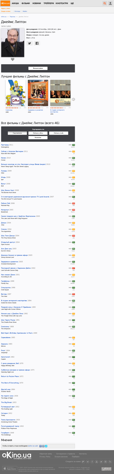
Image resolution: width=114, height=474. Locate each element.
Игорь (3, 177)
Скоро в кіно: (6, 11)
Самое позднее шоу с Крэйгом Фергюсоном (18, 216)
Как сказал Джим (8, 275)
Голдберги (5, 433)
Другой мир (5, 389)
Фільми (26, 3)
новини (37, 3)
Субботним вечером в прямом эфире (15, 370)
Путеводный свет (8, 407)
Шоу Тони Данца (8, 236)
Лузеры (4, 171)
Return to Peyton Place (10, 376)
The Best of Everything (10, 383)
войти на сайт (33, 446)
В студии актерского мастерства (14, 301)
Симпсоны (9, 110)
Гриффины (5, 281)
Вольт (3, 184)
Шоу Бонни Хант (7, 190)
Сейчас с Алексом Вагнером (12, 151)
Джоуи (3, 223)
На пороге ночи (7, 396)
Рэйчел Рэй (5, 203)
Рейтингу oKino (38, 133)
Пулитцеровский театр (10, 426)
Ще (72, 3)
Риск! (3, 350)
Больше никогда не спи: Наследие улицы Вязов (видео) (23, 164)
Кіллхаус (17, 11)
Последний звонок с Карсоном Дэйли (16, 268)
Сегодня (4, 413)
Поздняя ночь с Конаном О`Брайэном (16, 307)
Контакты (83, 454)
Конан (3, 158)
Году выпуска (17, 133)
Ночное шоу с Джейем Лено (12, 314)
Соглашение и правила (65, 454)
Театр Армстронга (8, 420)
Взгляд (4, 294)
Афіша (15, 3)
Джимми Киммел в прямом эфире (14, 255)
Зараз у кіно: (5, 8)
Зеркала (4, 344)
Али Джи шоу (6, 249)
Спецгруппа (6, 288)
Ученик (4, 229)
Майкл (25, 11)
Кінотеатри (62, 3)
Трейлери (49, 3)
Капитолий (5, 357)
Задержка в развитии (35, 110)
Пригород (5, 145)
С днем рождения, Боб (10, 363)
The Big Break (6, 402)
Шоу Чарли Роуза (8, 320)
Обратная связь (46, 454)
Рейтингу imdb (58, 133)
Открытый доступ (8, 242)
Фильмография (38, 68)
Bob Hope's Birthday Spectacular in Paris (17, 333)
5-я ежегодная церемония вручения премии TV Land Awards (25, 197)
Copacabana (5, 337)
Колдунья (5, 210)
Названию (38, 137)
